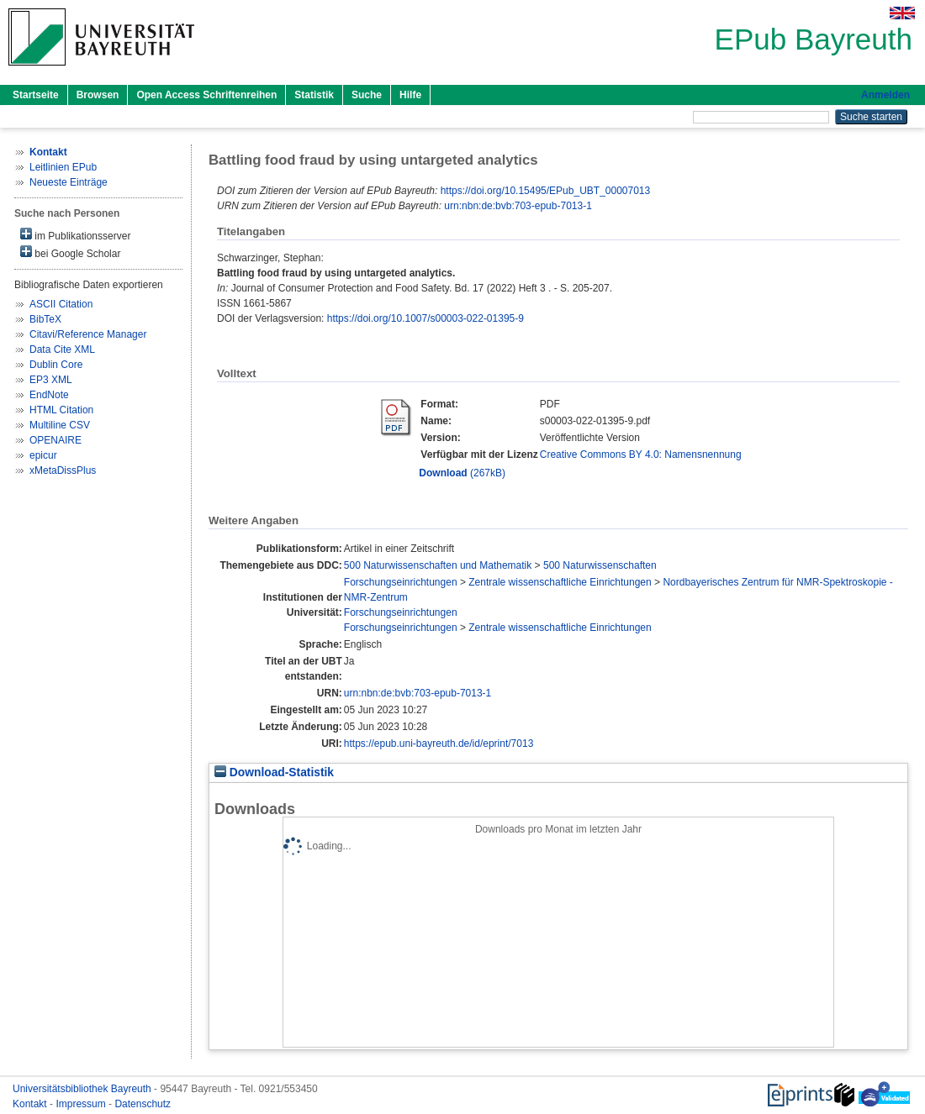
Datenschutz (142, 1104)
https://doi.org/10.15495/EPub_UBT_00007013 (546, 191)
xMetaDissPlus (62, 470)
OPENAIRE (55, 440)
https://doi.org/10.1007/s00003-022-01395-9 (425, 318)
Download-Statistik (274, 772)
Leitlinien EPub (63, 167)
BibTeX (45, 319)
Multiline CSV (59, 425)
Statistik (314, 95)
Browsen (98, 95)
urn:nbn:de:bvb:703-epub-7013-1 (517, 206)
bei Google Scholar (70, 252)
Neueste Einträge (68, 182)
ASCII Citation (60, 304)
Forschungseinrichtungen (400, 582)
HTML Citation (61, 410)
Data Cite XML (62, 349)
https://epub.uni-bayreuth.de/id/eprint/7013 (439, 743)
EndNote (49, 395)
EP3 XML (50, 380)
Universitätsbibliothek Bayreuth (83, 1089)
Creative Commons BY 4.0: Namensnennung (641, 454)
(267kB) (462, 473)
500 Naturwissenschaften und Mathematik (437, 565)
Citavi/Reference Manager (87, 334)
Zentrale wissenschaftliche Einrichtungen (559, 582)
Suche (367, 95)
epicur (43, 455)
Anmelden (885, 95)
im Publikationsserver (75, 235)
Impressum (82, 1104)
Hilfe (410, 95)
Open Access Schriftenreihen (206, 95)
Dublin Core (55, 364)
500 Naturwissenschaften (600, 565)
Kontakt (31, 1104)
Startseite (36, 95)
